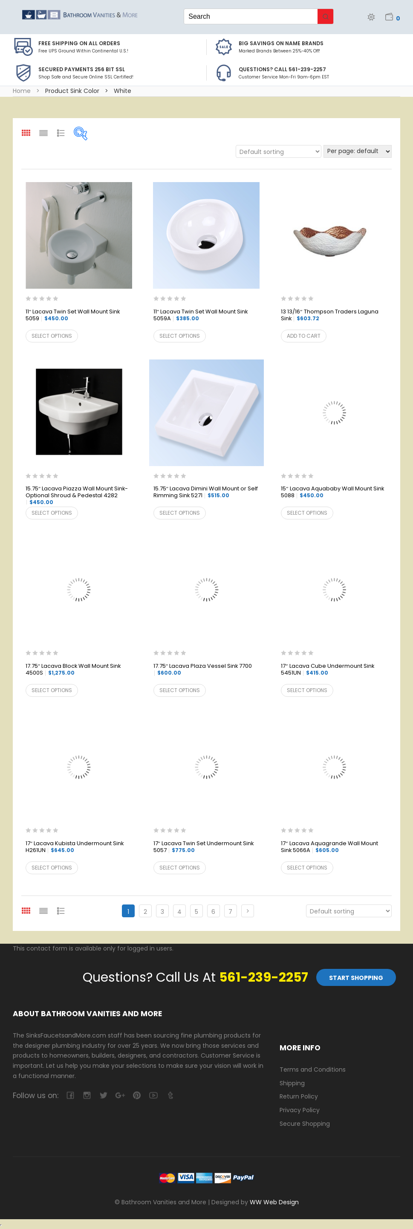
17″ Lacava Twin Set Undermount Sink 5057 (203, 847)
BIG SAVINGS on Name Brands (281, 43)
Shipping (292, 1083)
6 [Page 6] (213, 911)
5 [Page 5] (196, 911)
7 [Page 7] (230, 911)
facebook (70, 1095)
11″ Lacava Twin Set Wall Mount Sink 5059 (73, 315)
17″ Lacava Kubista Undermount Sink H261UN (75, 847)
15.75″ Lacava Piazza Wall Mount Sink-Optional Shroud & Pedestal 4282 (77, 495)
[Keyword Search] (250, 16)
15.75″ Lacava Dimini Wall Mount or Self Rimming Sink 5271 (205, 492)
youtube (153, 1095)
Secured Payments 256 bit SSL (81, 69)
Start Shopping (356, 978)
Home (22, 91)
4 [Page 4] (179, 911)
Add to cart (304, 335)
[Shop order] (278, 151)
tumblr (170, 1095)
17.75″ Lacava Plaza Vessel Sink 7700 (202, 669)
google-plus (120, 1095)
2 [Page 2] (145, 911)
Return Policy (299, 1096)
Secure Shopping (305, 1123)
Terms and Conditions (313, 1069)
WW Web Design (274, 1202)
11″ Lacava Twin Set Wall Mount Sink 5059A (200, 315)
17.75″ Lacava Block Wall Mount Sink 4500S (73, 670)
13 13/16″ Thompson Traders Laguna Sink (329, 315)
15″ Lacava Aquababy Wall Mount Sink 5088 (332, 492)
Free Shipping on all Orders (79, 43)
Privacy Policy (300, 1110)
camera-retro (86, 1095)
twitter (103, 1095)
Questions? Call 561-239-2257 (282, 69)
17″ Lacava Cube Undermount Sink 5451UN (327, 670)
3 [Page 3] (162, 911)
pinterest (136, 1095)
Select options (52, 335)
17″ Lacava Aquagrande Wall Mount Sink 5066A (329, 847)
